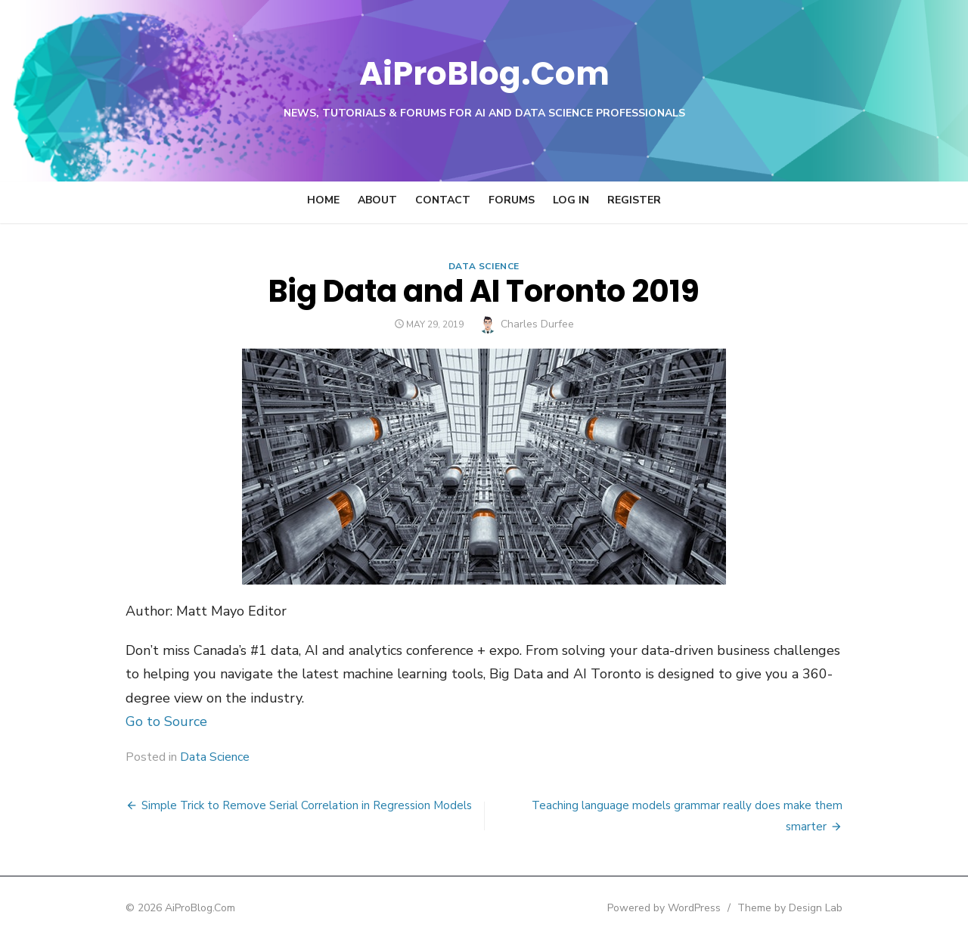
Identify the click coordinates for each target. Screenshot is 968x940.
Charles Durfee (537, 324)
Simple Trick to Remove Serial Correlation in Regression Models (294, 805)
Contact (442, 200)
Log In (571, 200)
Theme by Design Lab (802, 908)
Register (634, 200)
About (377, 200)
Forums (512, 200)
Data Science (484, 266)
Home (323, 200)
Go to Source (154, 721)
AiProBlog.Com (484, 72)
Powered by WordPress (676, 908)
